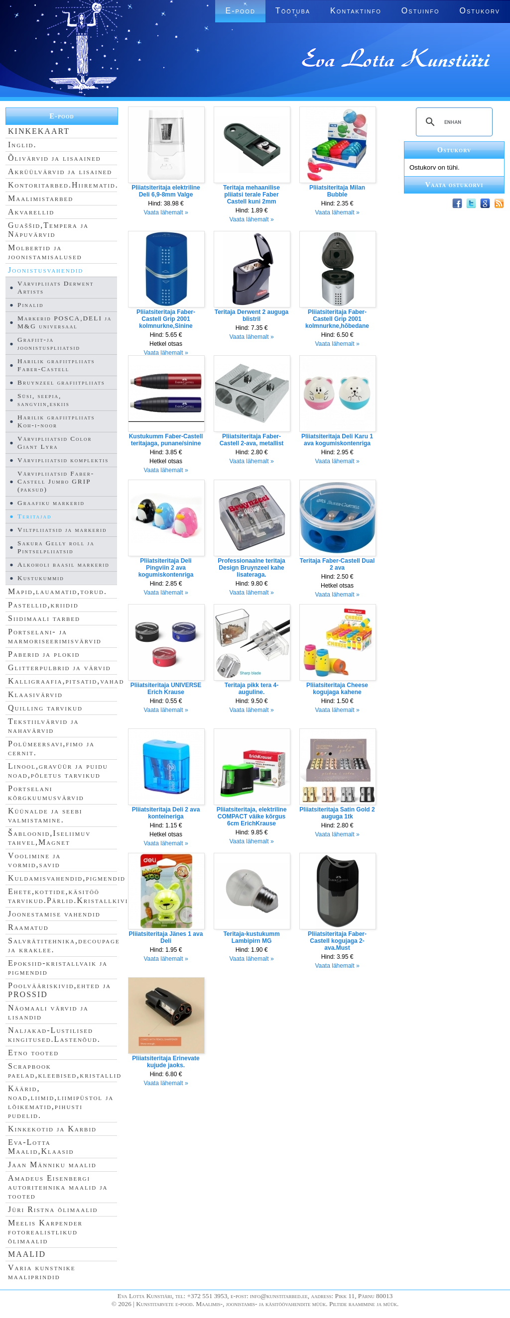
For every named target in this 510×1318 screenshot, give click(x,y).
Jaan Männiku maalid (52, 1164)
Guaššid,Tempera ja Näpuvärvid (48, 229)
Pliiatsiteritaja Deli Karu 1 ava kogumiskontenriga (337, 440)
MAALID (27, 1254)
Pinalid (30, 304)
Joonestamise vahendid (54, 914)
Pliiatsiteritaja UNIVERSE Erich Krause (166, 689)
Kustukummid (40, 578)
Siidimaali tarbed (44, 618)
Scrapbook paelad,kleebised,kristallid (65, 1070)
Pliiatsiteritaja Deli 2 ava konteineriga (166, 813)
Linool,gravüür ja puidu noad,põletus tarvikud (58, 770)
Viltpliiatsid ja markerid (62, 529)
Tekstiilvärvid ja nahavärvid (43, 725)
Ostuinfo (420, 10)
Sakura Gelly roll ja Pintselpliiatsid (56, 547)
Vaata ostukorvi (454, 185)
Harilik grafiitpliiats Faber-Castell (56, 365)
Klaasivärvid (35, 694)
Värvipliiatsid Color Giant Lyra (54, 442)
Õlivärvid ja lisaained (54, 158)
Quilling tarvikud (45, 708)
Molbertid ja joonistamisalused (45, 252)
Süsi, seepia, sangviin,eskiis (43, 399)
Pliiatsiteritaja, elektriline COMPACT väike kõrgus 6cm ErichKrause (252, 816)
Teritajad (34, 516)
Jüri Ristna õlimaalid (53, 1209)
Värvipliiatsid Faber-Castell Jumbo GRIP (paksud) (55, 481)
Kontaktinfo (356, 10)
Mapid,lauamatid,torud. (57, 591)
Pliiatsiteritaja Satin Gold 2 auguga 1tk (337, 813)
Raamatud (28, 927)
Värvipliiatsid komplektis (63, 460)
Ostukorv (480, 10)
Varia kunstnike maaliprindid (41, 1272)
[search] (452, 122)
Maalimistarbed (40, 198)
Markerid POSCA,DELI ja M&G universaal (64, 322)
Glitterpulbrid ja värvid (59, 667)
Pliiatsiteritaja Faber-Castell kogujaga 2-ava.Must (337, 940)
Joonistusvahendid (45, 270)
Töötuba (292, 10)
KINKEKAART (39, 131)
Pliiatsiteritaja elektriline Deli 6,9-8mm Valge (165, 191)
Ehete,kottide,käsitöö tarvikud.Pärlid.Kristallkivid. (72, 896)
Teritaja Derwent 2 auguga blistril (251, 315)
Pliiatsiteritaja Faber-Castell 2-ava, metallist (252, 440)
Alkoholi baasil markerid (63, 564)
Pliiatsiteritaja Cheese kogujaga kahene (337, 689)
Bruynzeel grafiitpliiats (61, 382)
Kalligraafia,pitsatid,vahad (66, 681)
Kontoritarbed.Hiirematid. (63, 185)
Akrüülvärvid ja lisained (60, 171)
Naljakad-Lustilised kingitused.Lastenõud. (54, 1034)
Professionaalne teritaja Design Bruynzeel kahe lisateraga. (251, 567)
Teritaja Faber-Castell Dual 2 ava (337, 564)
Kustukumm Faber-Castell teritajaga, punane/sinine (166, 440)
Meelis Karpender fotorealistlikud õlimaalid (45, 1231)
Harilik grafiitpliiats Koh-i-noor (56, 421)
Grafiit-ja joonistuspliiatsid (48, 343)
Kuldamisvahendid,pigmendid (67, 878)
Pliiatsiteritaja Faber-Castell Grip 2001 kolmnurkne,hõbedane (337, 318)
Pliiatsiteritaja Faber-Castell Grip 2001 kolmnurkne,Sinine (165, 318)
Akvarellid (31, 211)
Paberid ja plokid (44, 654)
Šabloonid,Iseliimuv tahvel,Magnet (49, 837)
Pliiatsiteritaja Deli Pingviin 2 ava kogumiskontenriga (166, 567)
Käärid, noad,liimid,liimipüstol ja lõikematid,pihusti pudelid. (61, 1101)
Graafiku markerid (51, 503)
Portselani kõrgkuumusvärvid (46, 793)
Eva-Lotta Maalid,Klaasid (41, 1146)
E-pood (240, 10)
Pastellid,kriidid (43, 605)
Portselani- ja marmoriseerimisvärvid (55, 636)
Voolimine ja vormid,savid (34, 860)
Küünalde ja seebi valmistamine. (45, 815)
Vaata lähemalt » (165, 212)
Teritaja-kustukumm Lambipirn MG (251, 937)
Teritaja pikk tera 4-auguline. (252, 689)
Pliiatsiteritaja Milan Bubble (337, 191)
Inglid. (22, 144)
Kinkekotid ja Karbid (52, 1128)
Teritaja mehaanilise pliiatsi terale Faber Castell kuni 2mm (251, 194)
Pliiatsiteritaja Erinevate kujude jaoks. (165, 1062)
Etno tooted (33, 1052)
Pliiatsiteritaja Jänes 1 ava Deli (166, 937)
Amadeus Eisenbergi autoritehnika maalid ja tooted (58, 1187)
